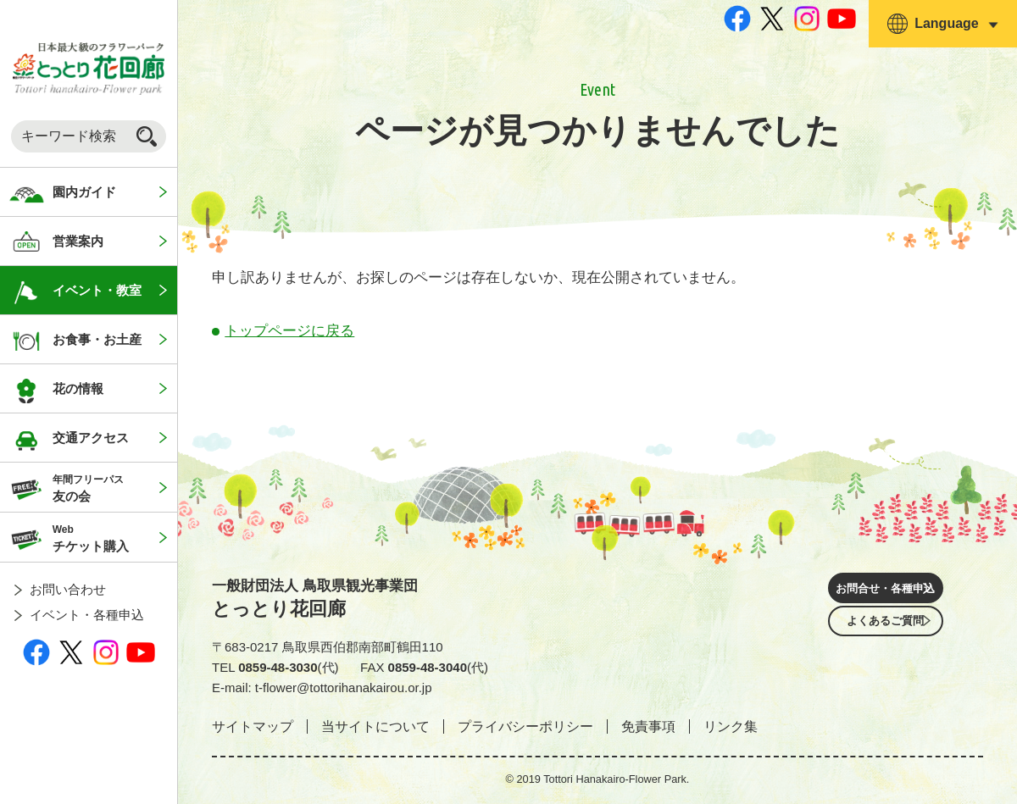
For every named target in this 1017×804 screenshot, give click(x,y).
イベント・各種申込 (87, 614)
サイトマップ (252, 726)
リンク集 (730, 726)
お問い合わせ (68, 589)
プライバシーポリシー (525, 726)
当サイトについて (375, 726)
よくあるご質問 (885, 638)
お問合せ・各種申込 (886, 591)
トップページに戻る (289, 331)
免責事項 (648, 726)
